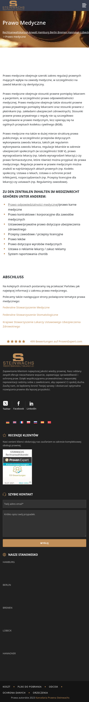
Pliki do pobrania (30, 686)
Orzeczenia (40, 692)
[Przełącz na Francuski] (21, 422)
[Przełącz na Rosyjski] (35, 422)
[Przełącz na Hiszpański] (42, 422)
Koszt (6, 686)
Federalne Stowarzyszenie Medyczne (26, 307)
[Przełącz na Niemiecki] (7, 422)
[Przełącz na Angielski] (14, 422)
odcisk (53, 686)
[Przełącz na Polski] (28, 422)
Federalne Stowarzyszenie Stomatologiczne (30, 314)
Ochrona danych (14, 692)
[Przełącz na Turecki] (49, 422)
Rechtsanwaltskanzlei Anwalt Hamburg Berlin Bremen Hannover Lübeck (46, 32)
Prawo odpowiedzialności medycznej (33, 205)
